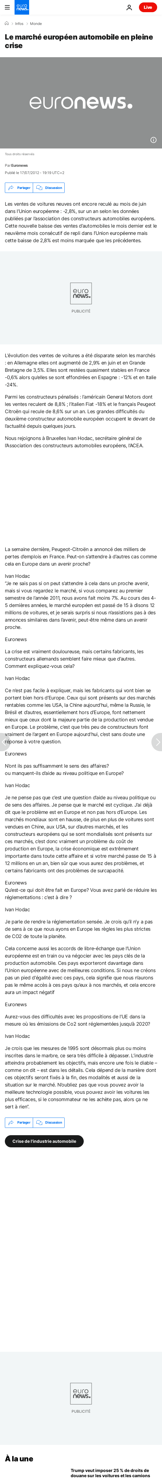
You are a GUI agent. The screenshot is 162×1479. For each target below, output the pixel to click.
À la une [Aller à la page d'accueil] (19, 1458)
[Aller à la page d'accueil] (22, 7)
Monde (36, 24)
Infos (19, 24)
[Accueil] (6, 23)
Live (148, 7)
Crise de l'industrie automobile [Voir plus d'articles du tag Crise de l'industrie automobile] (44, 1140)
